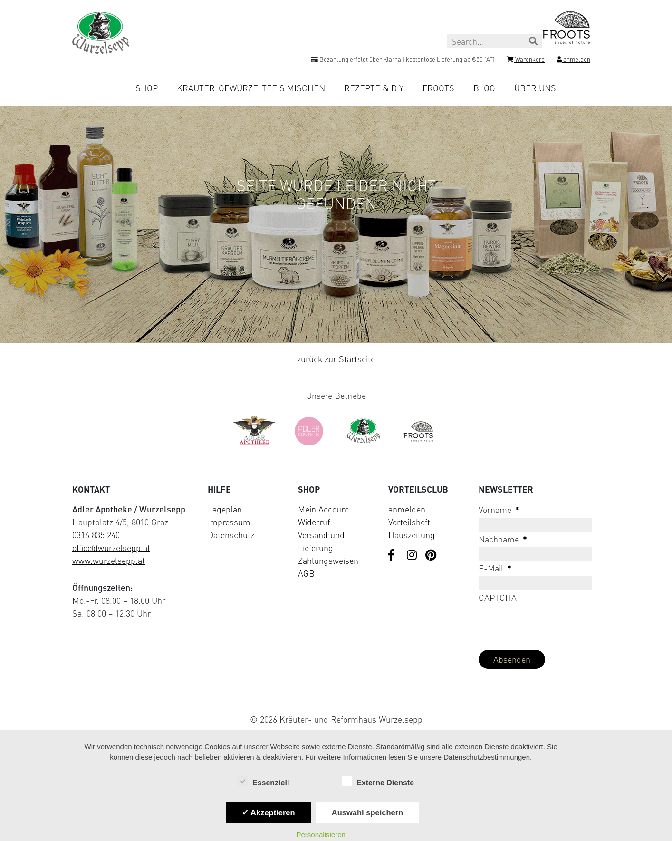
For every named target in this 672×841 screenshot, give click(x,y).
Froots (438, 88)
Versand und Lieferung (321, 541)
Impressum (229, 522)
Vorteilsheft (409, 522)
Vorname (499, 509)
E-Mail (495, 568)
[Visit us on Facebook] (394, 555)
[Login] (573, 61)
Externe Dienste (378, 782)
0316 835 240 (96, 535)
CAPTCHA (498, 597)
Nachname (503, 539)
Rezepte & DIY (373, 88)
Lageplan (225, 509)
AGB (306, 573)
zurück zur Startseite (336, 359)
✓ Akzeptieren (268, 812)
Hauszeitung (411, 535)
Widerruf (314, 522)
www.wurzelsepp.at (108, 560)
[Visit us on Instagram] (412, 555)
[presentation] (551, 623)
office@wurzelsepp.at (111, 547)
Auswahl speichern (367, 812)
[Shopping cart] (526, 61)
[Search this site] (494, 41)
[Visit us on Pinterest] (431, 555)
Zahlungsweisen (328, 560)
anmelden (406, 509)
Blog (484, 88)
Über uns (535, 88)
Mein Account (323, 509)
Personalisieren (320, 835)
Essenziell (263, 782)
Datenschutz (231, 535)
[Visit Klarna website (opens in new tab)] (336, 697)
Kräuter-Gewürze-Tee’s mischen (251, 88)
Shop (146, 88)
